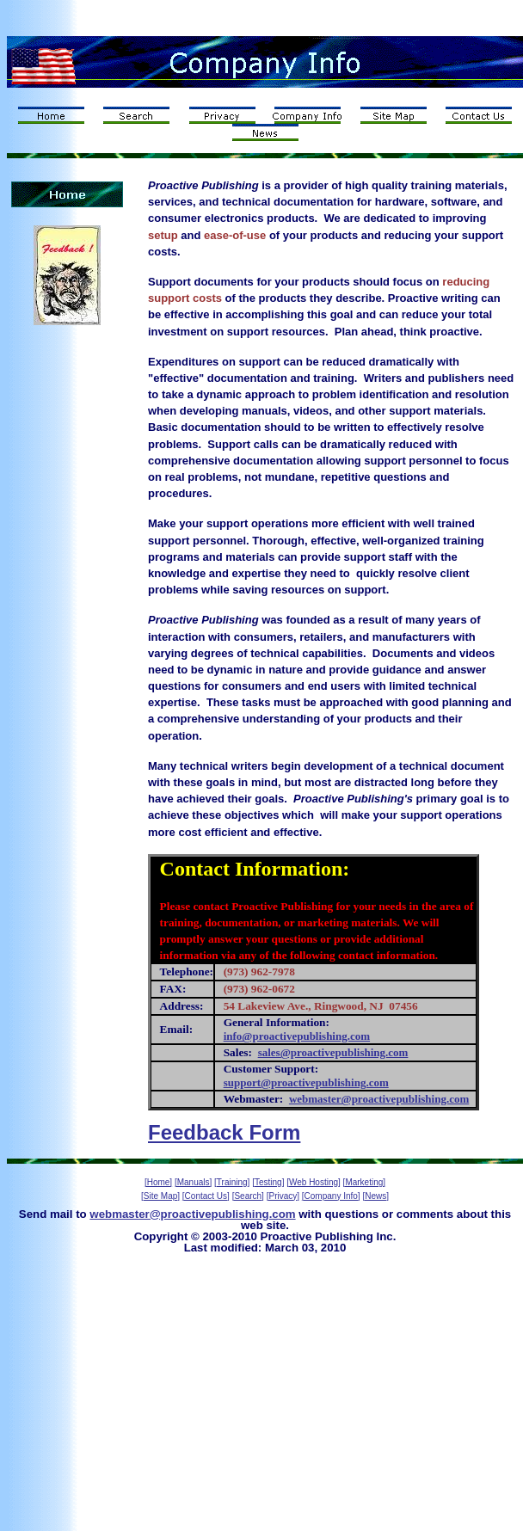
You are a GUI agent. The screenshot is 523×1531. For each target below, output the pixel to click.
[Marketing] (364, 1182)
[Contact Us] (206, 1196)
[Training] (231, 1182)
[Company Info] (331, 1196)
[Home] (158, 1182)
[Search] (248, 1196)
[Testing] (268, 1182)
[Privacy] (283, 1196)
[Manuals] (193, 1182)
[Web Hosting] (313, 1182)
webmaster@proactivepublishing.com (192, 1214)
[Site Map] (160, 1196)
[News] (375, 1196)
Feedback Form (224, 1132)
